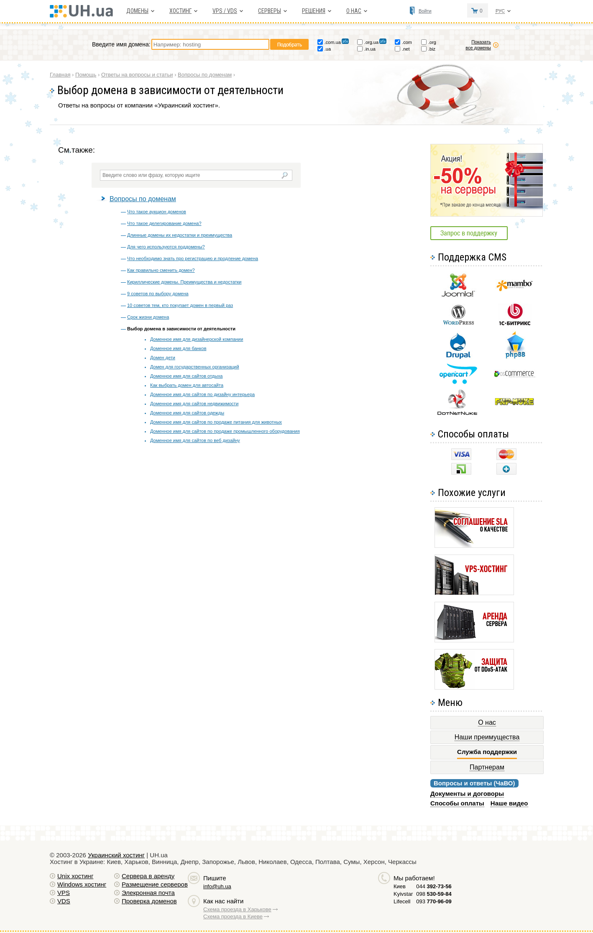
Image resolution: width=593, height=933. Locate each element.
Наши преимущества (487, 737)
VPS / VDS (224, 11)
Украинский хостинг (116, 855)
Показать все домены (478, 44)
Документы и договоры (467, 793)
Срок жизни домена (148, 317)
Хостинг (180, 11)
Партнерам (487, 767)
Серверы (269, 11)
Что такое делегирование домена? (164, 223)
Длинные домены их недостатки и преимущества (179, 235)
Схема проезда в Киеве (233, 916)
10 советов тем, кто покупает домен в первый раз (180, 305)
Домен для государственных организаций (194, 366)
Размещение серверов (155, 884)
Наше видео (509, 803)
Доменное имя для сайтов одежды (187, 412)
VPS (63, 892)
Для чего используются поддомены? (166, 246)
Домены (137, 11)
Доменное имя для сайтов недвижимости (194, 403)
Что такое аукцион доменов (156, 211)
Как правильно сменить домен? (161, 270)
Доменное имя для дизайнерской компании (196, 339)
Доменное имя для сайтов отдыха (186, 375)
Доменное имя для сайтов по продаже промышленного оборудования (225, 431)
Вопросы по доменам (143, 198)
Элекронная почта (148, 892)
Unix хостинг (75, 875)
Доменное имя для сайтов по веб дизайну (195, 440)
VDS (63, 901)
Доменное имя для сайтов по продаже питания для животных (216, 421)
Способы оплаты (457, 803)
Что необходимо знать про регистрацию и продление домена (192, 258)
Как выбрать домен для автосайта (186, 385)
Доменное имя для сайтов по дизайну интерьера (202, 394)
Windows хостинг (81, 884)
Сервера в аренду (148, 875)
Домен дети (162, 357)
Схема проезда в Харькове (237, 909)
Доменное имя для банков (178, 348)
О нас (353, 11)
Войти (425, 10)
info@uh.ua (217, 886)
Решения (313, 11)
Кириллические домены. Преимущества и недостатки (184, 281)
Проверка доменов (149, 901)
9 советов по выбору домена (158, 293)
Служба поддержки (487, 752)
